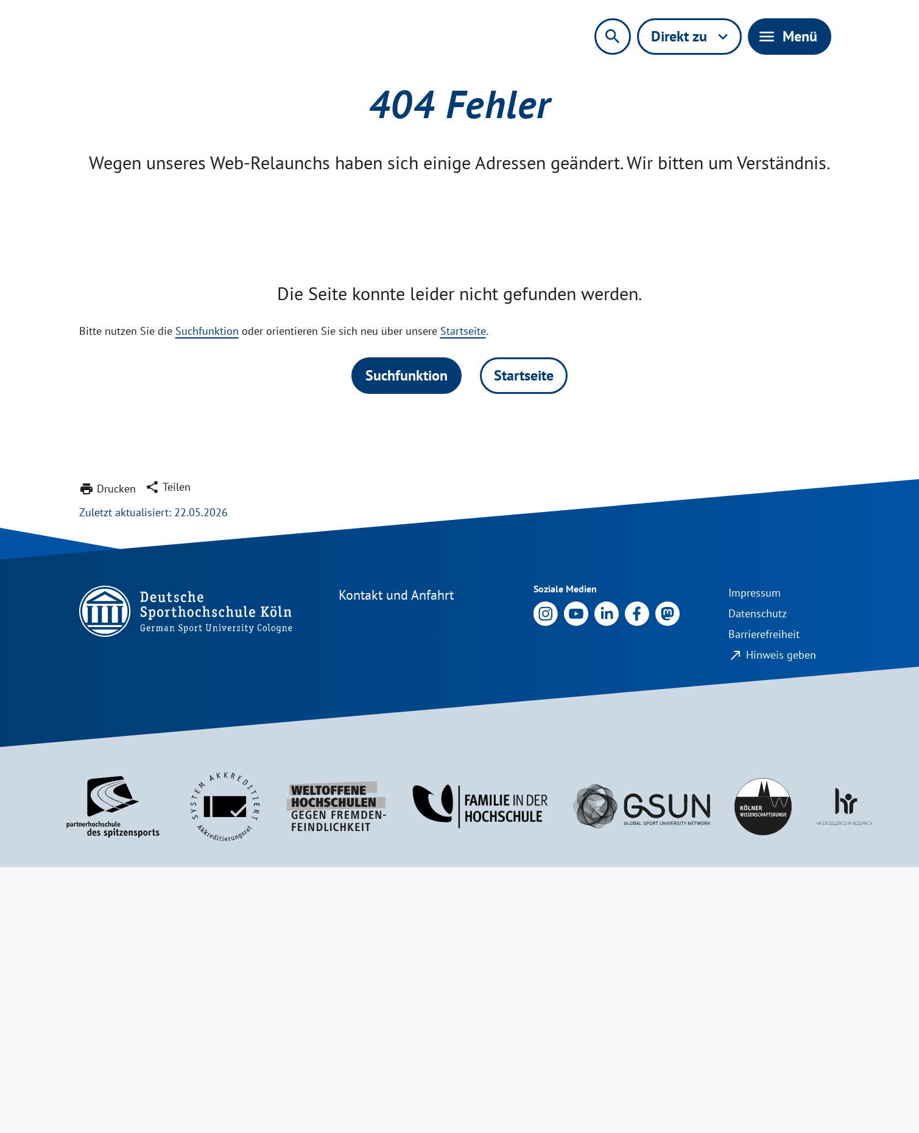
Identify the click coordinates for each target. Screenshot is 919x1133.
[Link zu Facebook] (637, 879)
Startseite (463, 597)
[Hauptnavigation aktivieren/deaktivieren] (789, 36)
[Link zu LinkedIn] (606, 879)
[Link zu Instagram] (545, 879)
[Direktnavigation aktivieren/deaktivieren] (689, 36)
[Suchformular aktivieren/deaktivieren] (612, 36)
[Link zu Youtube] (576, 879)
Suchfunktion (207, 597)
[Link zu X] (667, 879)
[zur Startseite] (208, 41)
